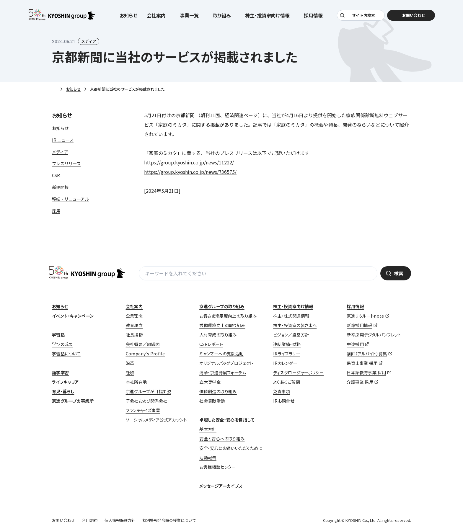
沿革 (130, 363)
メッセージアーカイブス (220, 486)
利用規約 (89, 520)
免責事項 (281, 391)
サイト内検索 (363, 15)
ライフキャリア (65, 382)
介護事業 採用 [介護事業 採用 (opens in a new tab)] (360, 382)
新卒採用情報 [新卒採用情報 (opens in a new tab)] (359, 325)
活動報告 (207, 457)
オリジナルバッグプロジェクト (226, 363)
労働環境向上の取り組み (222, 325)
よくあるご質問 (286, 382)
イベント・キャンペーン (73, 316)
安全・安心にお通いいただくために (230, 448)
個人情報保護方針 (120, 520)
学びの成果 (62, 344)
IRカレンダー (285, 363)
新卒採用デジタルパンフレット (374, 335)
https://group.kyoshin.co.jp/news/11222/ (189, 162)
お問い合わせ (63, 520)
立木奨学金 (210, 382)
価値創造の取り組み (218, 391)
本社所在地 (136, 382)
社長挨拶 (134, 335)
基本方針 (207, 429)
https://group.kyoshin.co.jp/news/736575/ (190, 171)
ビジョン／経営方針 (291, 335)
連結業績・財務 (287, 344)
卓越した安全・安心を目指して (227, 420)
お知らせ (128, 15)
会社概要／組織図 (143, 344)
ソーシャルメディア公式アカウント (156, 420)
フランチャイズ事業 (143, 410)
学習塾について (66, 354)
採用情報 (355, 306)
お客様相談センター (217, 467)
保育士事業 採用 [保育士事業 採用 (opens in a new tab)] (362, 363)
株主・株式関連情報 (291, 316)
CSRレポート (211, 344)
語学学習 (60, 372)
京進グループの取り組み (221, 306)
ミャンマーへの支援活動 (221, 354)
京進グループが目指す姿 (148, 391)
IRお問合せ (283, 401)
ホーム (54, 89)
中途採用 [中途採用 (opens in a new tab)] (355, 344)
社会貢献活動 (212, 401)
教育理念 (134, 325)
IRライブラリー (286, 354)
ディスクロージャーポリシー (298, 372)
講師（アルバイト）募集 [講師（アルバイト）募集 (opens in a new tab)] (367, 354)
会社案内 (134, 306)
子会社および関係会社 (146, 401)
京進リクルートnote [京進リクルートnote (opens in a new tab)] (365, 316)
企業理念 (134, 316)
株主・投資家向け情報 (293, 306)
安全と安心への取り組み (221, 439)
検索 (398, 273)
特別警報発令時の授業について (169, 520)
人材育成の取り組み (218, 335)
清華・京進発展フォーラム (222, 372)
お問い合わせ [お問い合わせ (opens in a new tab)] (413, 15)
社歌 (130, 372)
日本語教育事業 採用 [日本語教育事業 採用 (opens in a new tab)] (366, 372)
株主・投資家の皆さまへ (295, 325)
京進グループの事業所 (73, 401)
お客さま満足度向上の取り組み (228, 316)
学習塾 (58, 335)
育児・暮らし (63, 391)
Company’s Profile (145, 354)
